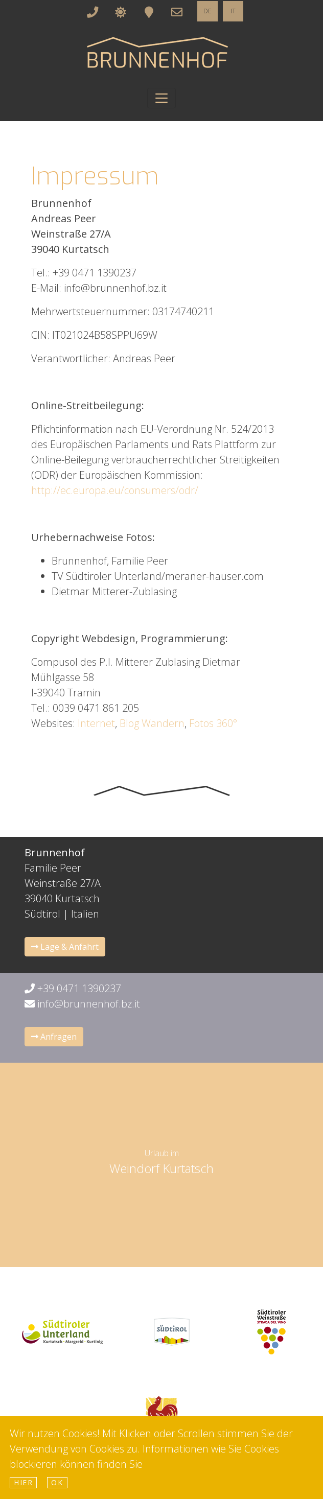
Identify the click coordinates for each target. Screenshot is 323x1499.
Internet (96, 723)
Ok (57, 1482)
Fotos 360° (213, 723)
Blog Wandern (152, 723)
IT (233, 11)
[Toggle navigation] (161, 98)
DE (207, 11)
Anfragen (54, 1036)
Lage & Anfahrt (65, 946)
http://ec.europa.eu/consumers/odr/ (114, 490)
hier (23, 1482)
